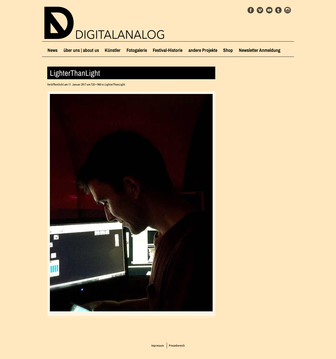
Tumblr (278, 10)
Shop (228, 50)
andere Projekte (202, 50)
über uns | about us (81, 50)
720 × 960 (96, 84)
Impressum (157, 345)
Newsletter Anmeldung (259, 50)
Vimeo (260, 10)
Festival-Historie (167, 50)
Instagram (287, 10)
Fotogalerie (137, 50)
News (52, 50)
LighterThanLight (114, 84)
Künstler (112, 50)
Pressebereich (177, 345)
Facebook (251, 10)
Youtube (269, 10)
